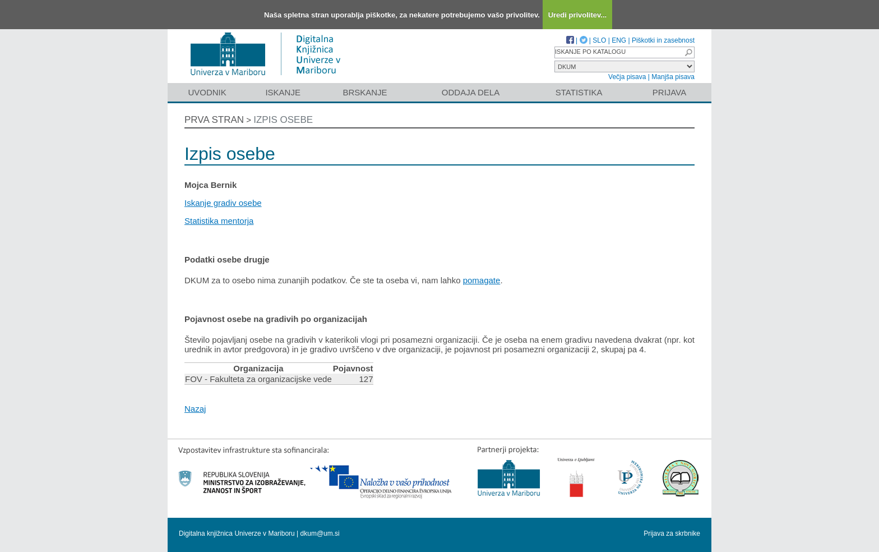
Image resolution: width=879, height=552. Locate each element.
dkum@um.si (320, 533)
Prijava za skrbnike (672, 533)
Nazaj (195, 408)
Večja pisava (627, 77)
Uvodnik (207, 92)
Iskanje (282, 92)
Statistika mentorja (218, 221)
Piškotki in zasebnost (663, 40)
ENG (619, 40)
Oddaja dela (470, 92)
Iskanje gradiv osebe (223, 203)
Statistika (579, 92)
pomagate (482, 280)
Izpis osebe (283, 119)
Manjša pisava (673, 77)
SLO (599, 40)
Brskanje (365, 92)
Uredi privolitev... (577, 15)
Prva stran (214, 119)
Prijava (669, 92)
